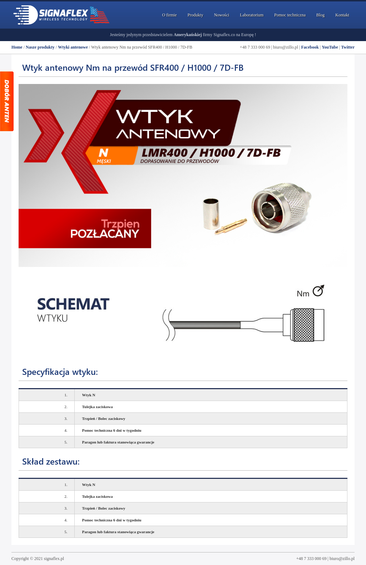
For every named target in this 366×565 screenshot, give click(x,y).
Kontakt (342, 15)
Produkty (195, 15)
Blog (320, 15)
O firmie (169, 15)
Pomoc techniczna (290, 15)
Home (17, 47)
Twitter (348, 47)
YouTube (330, 47)
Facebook (309, 47)
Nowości (221, 15)
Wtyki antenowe (73, 47)
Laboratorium (251, 15)
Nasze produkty (40, 47)
